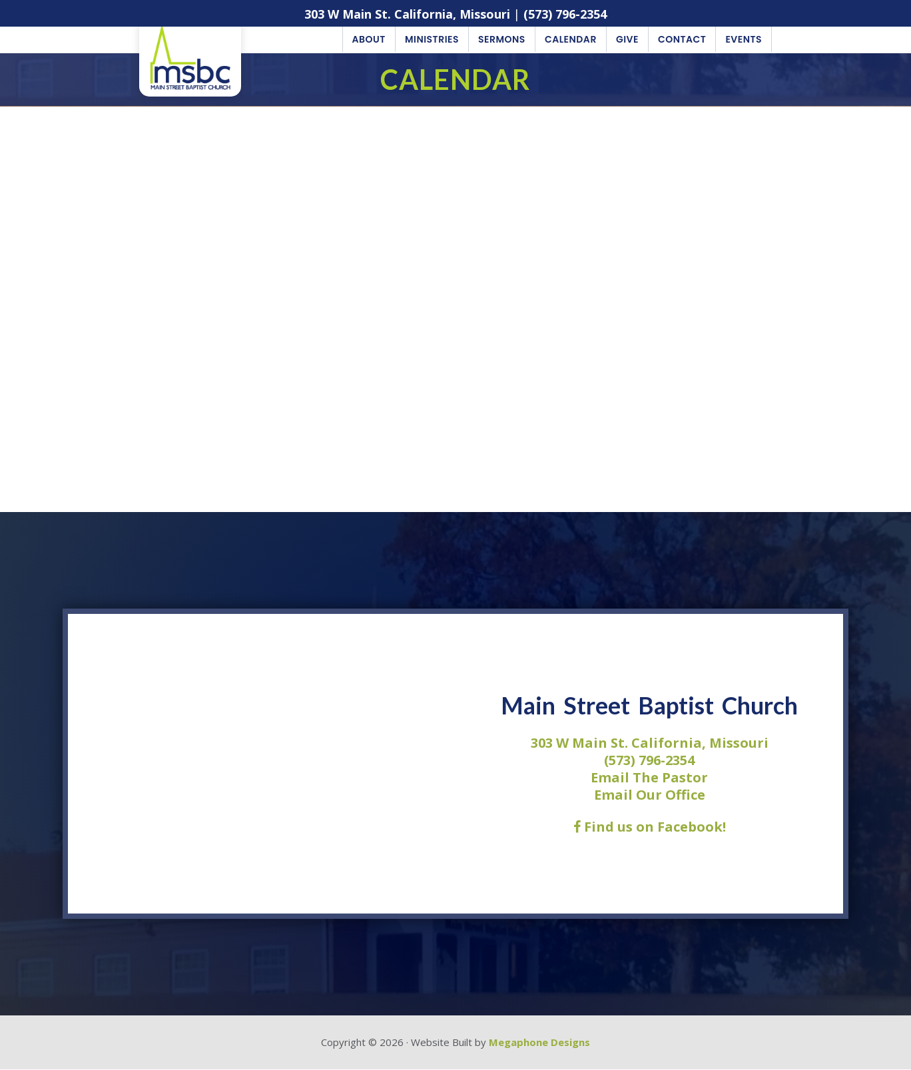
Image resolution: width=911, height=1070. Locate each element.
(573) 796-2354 (565, 14)
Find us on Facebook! (649, 827)
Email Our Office (649, 795)
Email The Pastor (649, 778)
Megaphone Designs (539, 1042)
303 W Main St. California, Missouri (407, 14)
